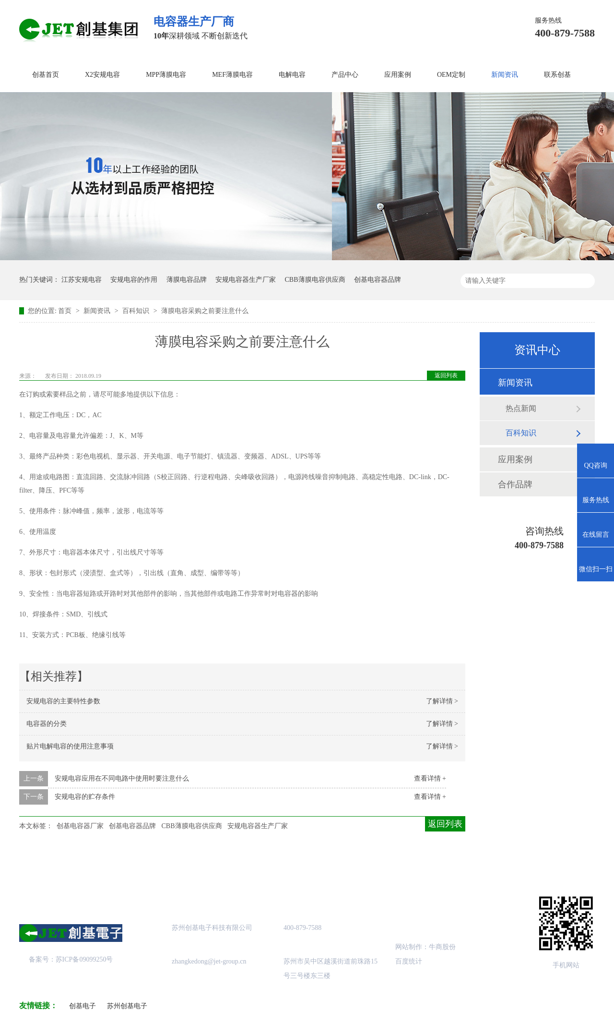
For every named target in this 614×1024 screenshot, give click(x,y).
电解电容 (292, 74)
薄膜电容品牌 (186, 279)
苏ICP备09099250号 (84, 959)
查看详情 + (430, 778)
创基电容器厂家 (80, 826)
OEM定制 (451, 74)
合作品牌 (515, 484)
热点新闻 (521, 408)
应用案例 (397, 74)
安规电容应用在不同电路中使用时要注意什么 (122, 778)
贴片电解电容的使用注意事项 (70, 746)
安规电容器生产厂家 (245, 279)
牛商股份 (442, 947)
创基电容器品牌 (377, 279)
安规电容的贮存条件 (85, 796)
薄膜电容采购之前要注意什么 (204, 310)
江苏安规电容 (81, 279)
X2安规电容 (102, 74)
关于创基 (108, 864)
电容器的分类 (46, 723)
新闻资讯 (504, 74)
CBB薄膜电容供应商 (315, 279)
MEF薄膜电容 (232, 74)
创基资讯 (426, 864)
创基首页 (45, 74)
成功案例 (267, 864)
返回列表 (446, 375)
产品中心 (344, 74)
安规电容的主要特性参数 (63, 701)
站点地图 (346, 864)
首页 (65, 310)
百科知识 (136, 310)
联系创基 (557, 74)
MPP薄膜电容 (166, 74)
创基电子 (82, 1006)
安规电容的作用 (133, 279)
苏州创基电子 (127, 1006)
